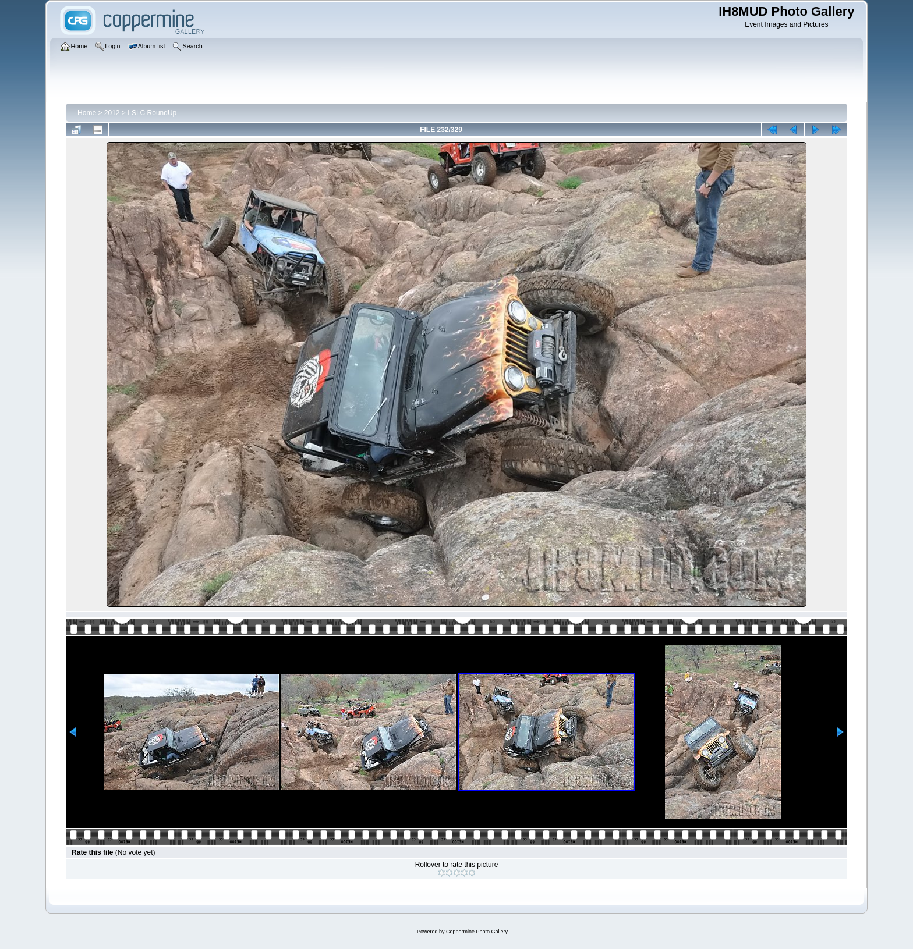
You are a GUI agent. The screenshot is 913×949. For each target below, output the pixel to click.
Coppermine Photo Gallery (477, 931)
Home (86, 113)
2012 (112, 113)
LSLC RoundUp (152, 113)
